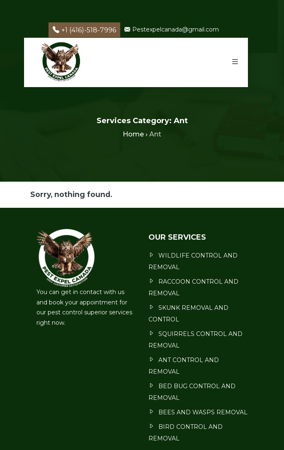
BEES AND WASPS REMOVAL (203, 412)
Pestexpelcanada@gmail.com (171, 29)
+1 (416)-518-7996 (84, 30)
